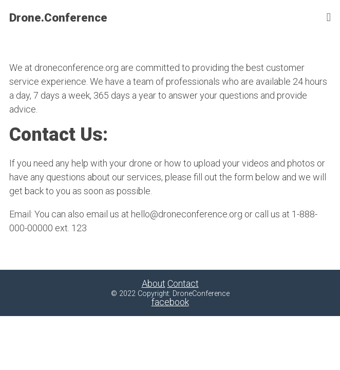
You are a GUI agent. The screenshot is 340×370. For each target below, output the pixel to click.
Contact (183, 283)
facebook (170, 302)
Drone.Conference (58, 17)
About (153, 283)
